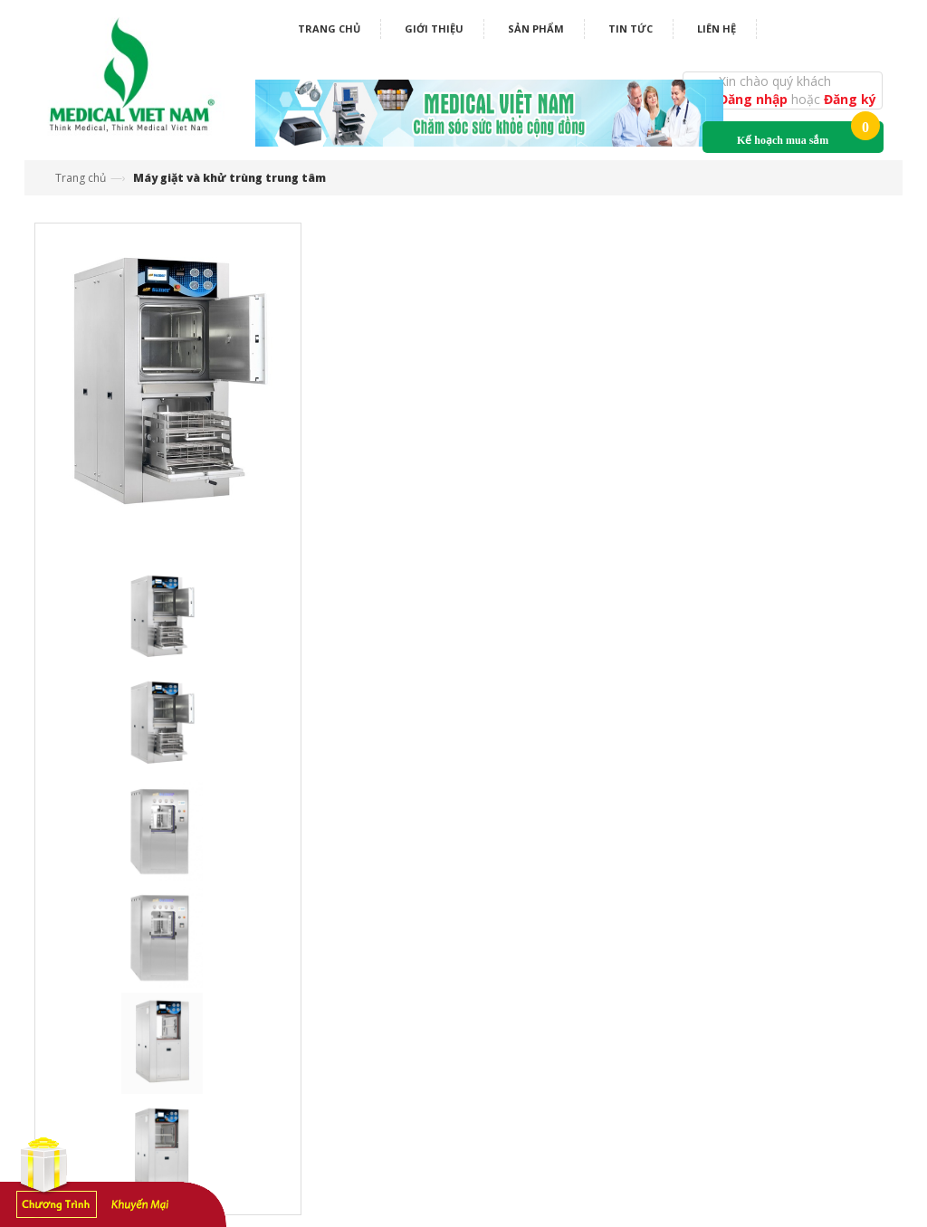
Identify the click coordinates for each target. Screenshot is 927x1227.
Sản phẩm (536, 28)
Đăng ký (850, 99)
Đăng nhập (755, 99)
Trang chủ (329, 28)
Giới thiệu (434, 28)
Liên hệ (716, 28)
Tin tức (630, 28)
